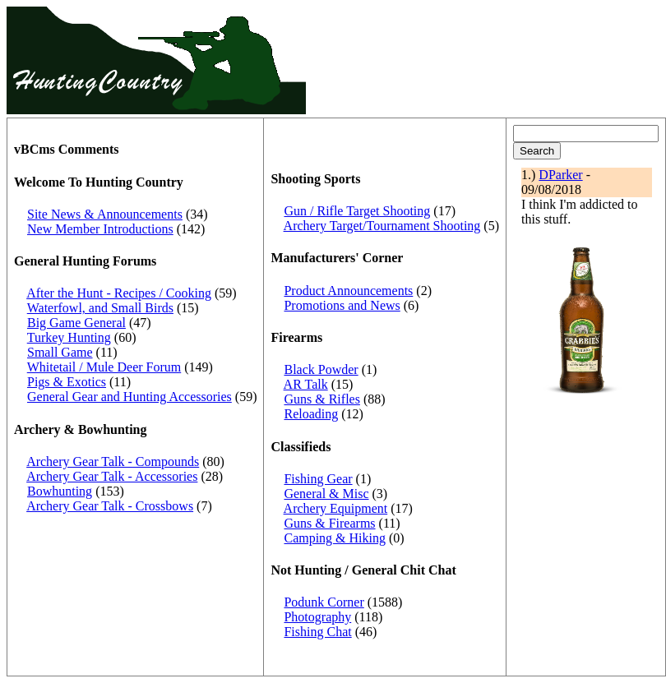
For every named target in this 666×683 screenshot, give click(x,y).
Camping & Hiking (335, 538)
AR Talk (306, 384)
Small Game (60, 352)
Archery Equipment (336, 508)
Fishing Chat (317, 632)
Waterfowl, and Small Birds (100, 308)
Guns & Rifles (321, 399)
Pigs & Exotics (66, 382)
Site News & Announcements (105, 214)
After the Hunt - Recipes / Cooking (118, 293)
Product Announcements (348, 291)
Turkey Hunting (69, 337)
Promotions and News (342, 305)
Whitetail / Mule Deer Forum (104, 367)
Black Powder (321, 369)
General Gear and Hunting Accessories (129, 397)
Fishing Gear (318, 479)
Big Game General (76, 323)
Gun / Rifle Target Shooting (357, 211)
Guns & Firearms (329, 523)
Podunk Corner (323, 602)
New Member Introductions (100, 229)
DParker (560, 175)
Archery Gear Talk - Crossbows (109, 506)
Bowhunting (59, 491)
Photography (317, 617)
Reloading (311, 414)
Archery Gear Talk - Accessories (111, 476)
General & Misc (326, 494)
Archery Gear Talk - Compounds (112, 461)
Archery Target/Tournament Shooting (382, 226)
